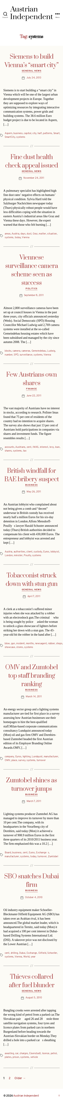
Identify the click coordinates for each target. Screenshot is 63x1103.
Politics (31, 288)
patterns (47, 133)
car (16, 1053)
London (9, 555)
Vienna (25, 237)
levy (51, 447)
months (30, 643)
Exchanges (42, 852)
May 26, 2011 (34, 491)
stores (19, 647)
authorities (19, 551)
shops (59, 643)
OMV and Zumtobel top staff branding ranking (31, 675)
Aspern (8, 133)
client (29, 551)
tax (25, 451)
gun (13, 643)
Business (31, 485)
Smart (56, 133)
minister (18, 555)
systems (20, 137)
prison (16, 1057)
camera (16, 351)
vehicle (34, 1057)
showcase (10, 647)
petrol (54, 1053)
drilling (14, 953)
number (8, 355)
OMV (7, 760)
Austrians (20, 447)
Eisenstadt (35, 1053)
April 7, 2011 (33, 596)
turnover (41, 760)
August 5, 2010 (34, 997)
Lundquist (37, 756)
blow (7, 643)
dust (29, 233)
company (9, 756)
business (18, 133)
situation (52, 233)
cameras (26, 351)
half (40, 133)
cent (29, 447)
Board (8, 852)
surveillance (26, 355)
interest (44, 447)
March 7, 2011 (34, 801)
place (14, 760)
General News (31, 70)
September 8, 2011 (34, 295)
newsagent (41, 643)
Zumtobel (53, 856)
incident (20, 643)
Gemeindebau (39, 351)
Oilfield (42, 953)
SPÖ (16, 355)
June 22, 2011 (33, 395)
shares (8, 451)
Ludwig (51, 351)
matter (42, 233)
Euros (46, 551)
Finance (31, 388)
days (23, 233)
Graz (35, 233)
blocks (8, 351)
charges (24, 1053)
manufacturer (51, 756)
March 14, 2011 (34, 696)
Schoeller (52, 953)
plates (8, 1057)
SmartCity (10, 137)
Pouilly (27, 555)
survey (21, 760)
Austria (15, 233)
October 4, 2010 (34, 897)
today (18, 237)
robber (51, 643)
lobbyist (54, 551)
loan (57, 447)
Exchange (32, 953)
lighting (27, 756)
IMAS (35, 447)
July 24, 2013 (33, 77)
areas (8, 233)
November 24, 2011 (33, 178)
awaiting (9, 1053)
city (34, 133)
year (33, 956)
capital (27, 133)
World (26, 956)
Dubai (22, 953)
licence (45, 1053)
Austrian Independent (26, 1096)
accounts (9, 447)
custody (38, 551)
